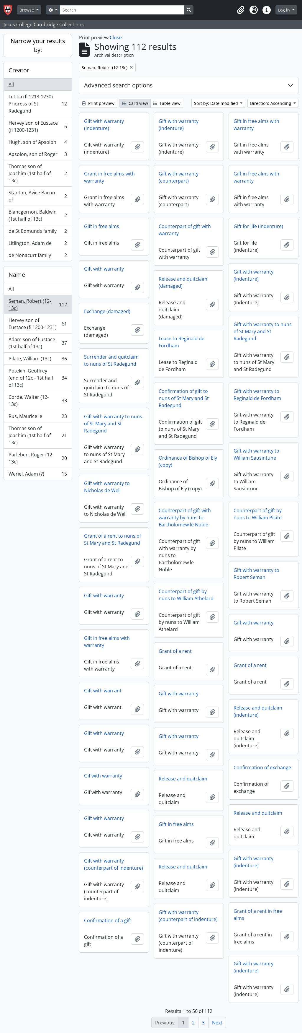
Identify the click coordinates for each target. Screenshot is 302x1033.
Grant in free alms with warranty (109, 177)
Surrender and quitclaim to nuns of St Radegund (111, 360)
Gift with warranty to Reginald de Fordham (257, 394)
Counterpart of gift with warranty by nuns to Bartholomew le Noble (185, 517)
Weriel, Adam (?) (37, 475)
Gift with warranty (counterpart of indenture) (113, 864)
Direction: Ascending (271, 103)
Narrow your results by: (38, 45)
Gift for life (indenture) (258, 226)
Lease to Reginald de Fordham (181, 342)
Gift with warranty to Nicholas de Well (107, 487)
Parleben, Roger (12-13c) (37, 458)
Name (17, 275)
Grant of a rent (175, 651)
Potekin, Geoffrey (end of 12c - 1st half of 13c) (37, 377)
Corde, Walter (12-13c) (37, 400)
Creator (19, 70)
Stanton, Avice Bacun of (37, 196)
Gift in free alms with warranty (256, 124)
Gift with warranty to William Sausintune (256, 454)
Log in (284, 10)
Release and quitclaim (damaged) (183, 282)
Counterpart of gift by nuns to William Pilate (258, 514)
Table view (166, 103)
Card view (135, 103)
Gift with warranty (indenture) (104, 124)
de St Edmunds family (37, 232)
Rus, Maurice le (37, 417)
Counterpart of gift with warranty (185, 230)
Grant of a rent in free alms (258, 914)
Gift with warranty (104, 269)
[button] (240, 10)
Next (217, 1022)
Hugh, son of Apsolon (37, 143)
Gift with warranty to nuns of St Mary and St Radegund (263, 331)
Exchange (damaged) (107, 311)
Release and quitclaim (183, 778)
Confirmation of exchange (262, 767)
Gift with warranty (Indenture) (253, 275)
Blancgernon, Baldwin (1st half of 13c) (37, 215)
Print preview (98, 103)
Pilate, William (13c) (37, 360)
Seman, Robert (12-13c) (37, 304)
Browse (27, 10)
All (11, 84)
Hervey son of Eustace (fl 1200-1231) (37, 126)
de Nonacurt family (37, 256)
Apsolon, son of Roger (37, 155)
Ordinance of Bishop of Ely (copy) (188, 461)
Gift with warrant (103, 690)
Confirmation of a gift (107, 920)
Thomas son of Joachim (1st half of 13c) (37, 173)
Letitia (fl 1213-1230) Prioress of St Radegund (37, 103)
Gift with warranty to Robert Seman (256, 573)
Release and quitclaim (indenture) (258, 711)
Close (116, 37)
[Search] (122, 9)
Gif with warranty (103, 775)
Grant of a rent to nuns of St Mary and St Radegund (112, 539)
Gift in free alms (101, 226)
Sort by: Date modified (216, 103)
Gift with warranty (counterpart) (178, 177)
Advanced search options (118, 85)
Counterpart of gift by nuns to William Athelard (186, 595)
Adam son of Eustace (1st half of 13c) (37, 343)
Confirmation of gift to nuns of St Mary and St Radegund (184, 398)
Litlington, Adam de (37, 244)
